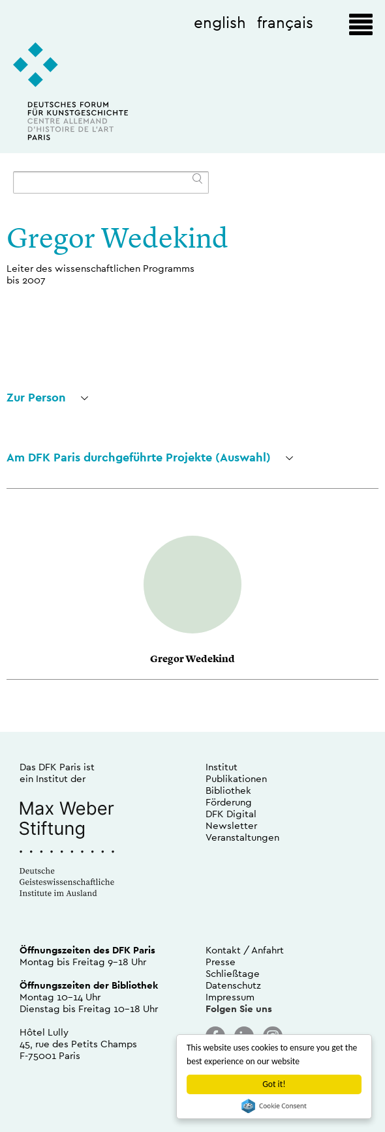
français (285, 22)
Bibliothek (228, 790)
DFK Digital (231, 813)
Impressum (230, 997)
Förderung (229, 802)
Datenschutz (233, 985)
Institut (222, 767)
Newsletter (231, 825)
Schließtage (233, 973)
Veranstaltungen (242, 837)
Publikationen (236, 778)
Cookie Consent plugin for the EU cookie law (274, 1106)
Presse (221, 961)
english (220, 22)
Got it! (273, 1084)
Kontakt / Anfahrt (245, 950)
